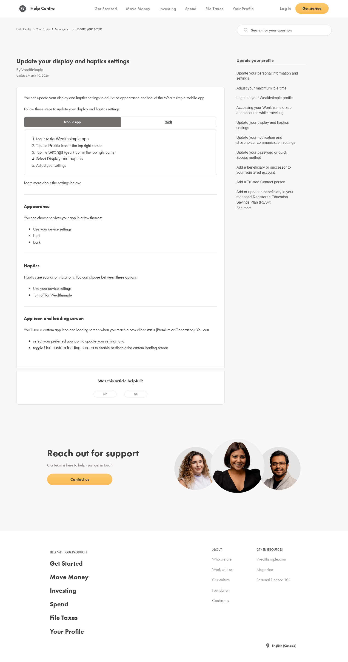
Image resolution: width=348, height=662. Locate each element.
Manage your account (69, 29)
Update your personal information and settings (267, 75)
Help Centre (23, 29)
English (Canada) (284, 646)
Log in (285, 8)
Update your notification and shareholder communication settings (266, 139)
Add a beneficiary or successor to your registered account (264, 169)
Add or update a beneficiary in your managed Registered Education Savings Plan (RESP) (265, 197)
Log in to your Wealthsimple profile (265, 98)
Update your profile (89, 29)
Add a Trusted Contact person (261, 182)
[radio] (105, 394)
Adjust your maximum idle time (262, 88)
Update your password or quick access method (262, 154)
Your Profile (43, 29)
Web (168, 122)
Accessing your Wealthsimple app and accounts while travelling (264, 110)
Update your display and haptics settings (263, 125)
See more (244, 207)
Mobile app (72, 122)
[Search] (284, 30)
